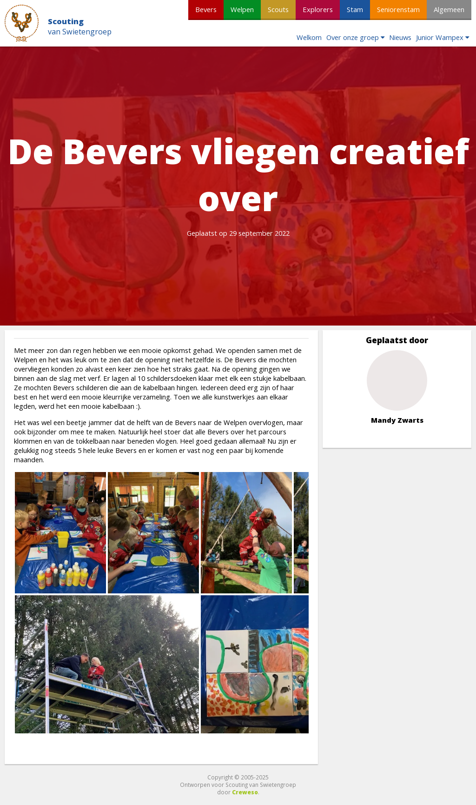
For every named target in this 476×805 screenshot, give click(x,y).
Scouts (278, 9)
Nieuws (400, 37)
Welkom (309, 37)
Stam (355, 9)
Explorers (318, 9)
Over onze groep (352, 37)
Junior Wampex (439, 37)
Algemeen (449, 9)
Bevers (206, 9)
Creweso (245, 792)
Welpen (242, 9)
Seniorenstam (398, 9)
